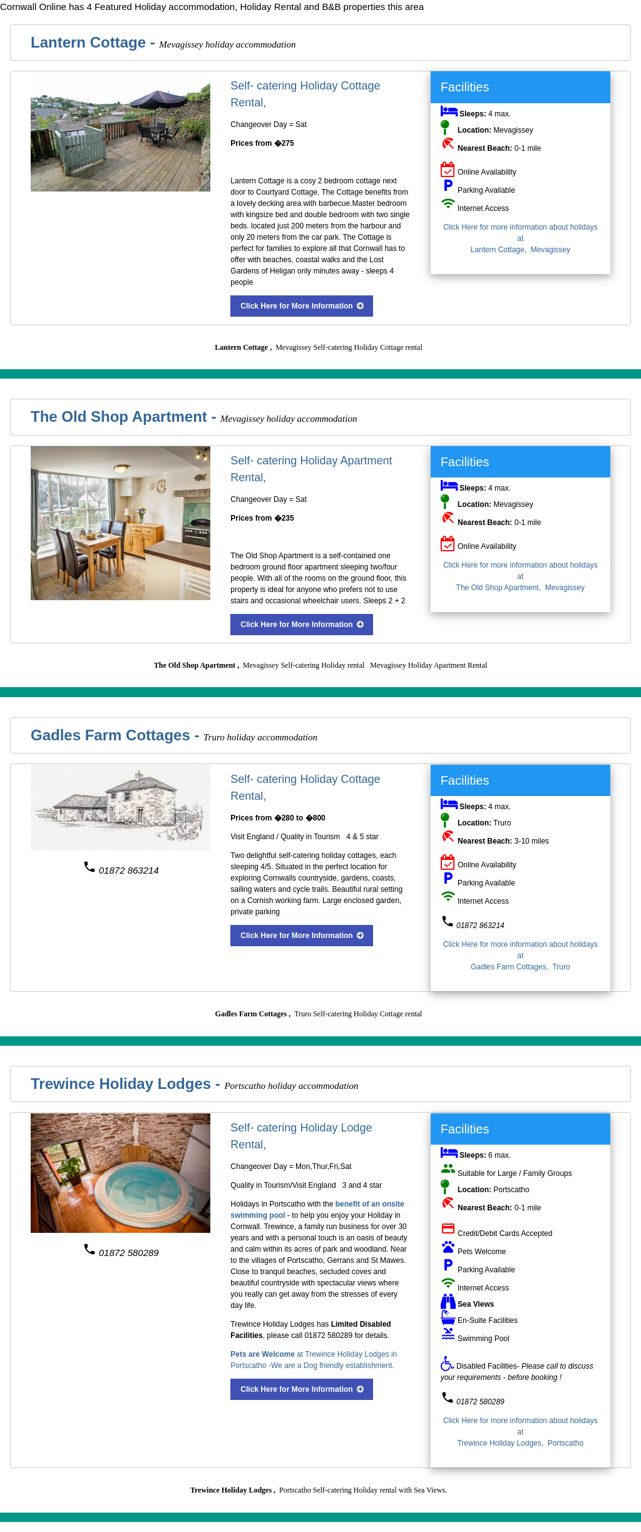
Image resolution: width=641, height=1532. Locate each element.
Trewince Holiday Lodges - (127, 1083)
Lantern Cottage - (95, 42)
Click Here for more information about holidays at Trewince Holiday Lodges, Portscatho (520, 1432)
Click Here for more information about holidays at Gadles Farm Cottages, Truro (520, 955)
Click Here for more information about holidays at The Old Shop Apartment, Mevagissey (520, 576)
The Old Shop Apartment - (125, 416)
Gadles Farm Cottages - (117, 735)
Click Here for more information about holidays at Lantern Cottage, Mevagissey (520, 238)
